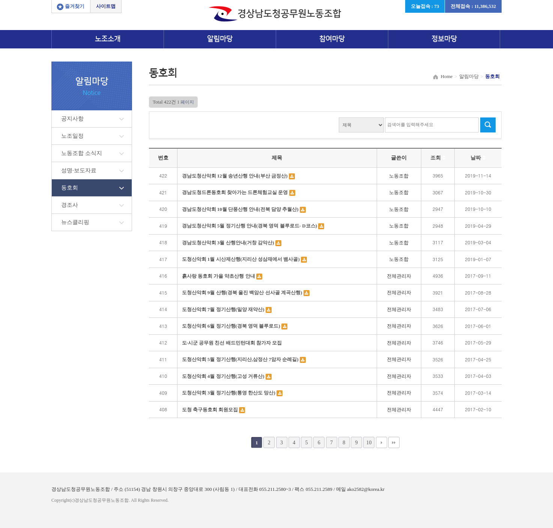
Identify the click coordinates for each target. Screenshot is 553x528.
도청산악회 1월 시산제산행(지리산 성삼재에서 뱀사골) (241, 259)
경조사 (69, 205)
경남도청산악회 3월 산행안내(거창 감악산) (228, 242)
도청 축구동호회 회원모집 (210, 409)
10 (368, 442)
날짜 (477, 158)
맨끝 (394, 442)
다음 (381, 442)
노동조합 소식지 (81, 153)
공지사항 (72, 119)
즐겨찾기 (74, 6)
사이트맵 (106, 6)
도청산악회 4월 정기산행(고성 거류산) (224, 376)
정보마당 (444, 39)
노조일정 (72, 136)
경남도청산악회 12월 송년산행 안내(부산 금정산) (235, 176)
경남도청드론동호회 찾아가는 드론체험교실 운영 (235, 192)
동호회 (69, 188)
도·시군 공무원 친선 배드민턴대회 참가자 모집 (232, 343)
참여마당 (332, 39)
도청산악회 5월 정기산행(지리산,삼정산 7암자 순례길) (241, 359)
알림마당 (220, 39)
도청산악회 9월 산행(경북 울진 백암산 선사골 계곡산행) (243, 292)
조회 (437, 158)
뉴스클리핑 (75, 222)
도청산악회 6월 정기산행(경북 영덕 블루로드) (231, 326)
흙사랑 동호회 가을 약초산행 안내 (219, 276)
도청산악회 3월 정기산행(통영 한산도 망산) (229, 393)
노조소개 (107, 39)
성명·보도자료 (78, 170)
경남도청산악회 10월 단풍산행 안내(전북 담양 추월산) (241, 209)
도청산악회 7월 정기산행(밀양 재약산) (224, 309)
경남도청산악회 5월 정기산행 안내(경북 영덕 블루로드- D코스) (250, 226)
